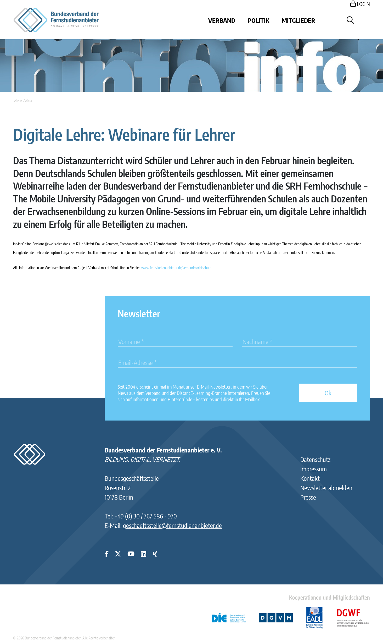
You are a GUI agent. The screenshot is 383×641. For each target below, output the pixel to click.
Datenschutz (315, 459)
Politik (258, 20)
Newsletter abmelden (326, 487)
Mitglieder (298, 20)
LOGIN (360, 4)
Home (17, 100)
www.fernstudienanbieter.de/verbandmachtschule (176, 268)
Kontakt (310, 478)
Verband (221, 20)
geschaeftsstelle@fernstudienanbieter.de (172, 525)
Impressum (313, 469)
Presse (308, 497)
